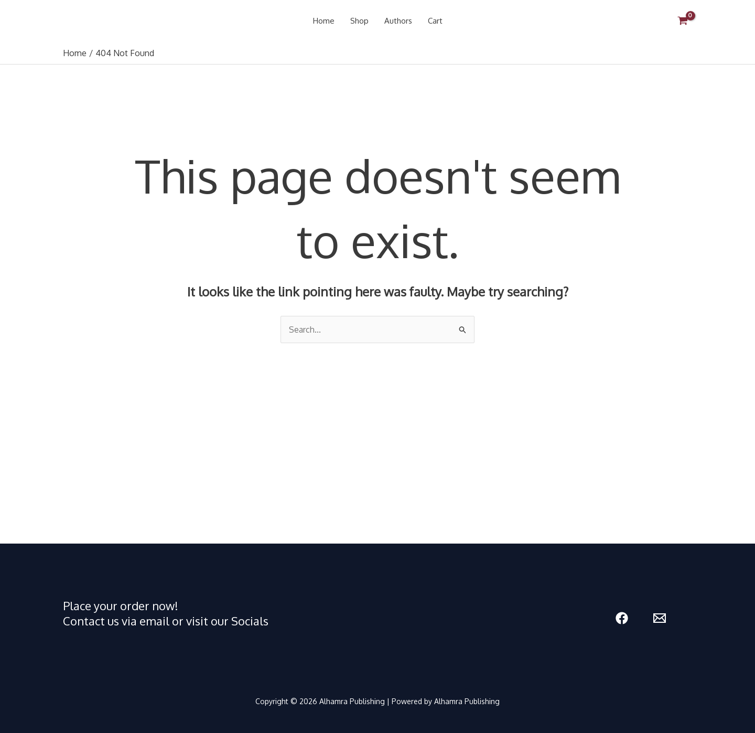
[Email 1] (659, 618)
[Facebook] (622, 618)
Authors (398, 21)
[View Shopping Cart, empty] (682, 21)
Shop (359, 21)
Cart (435, 21)
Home (324, 21)
